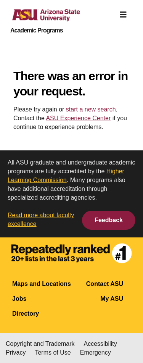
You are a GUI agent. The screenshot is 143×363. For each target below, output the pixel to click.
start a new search (91, 109)
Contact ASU (104, 284)
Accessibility (100, 343)
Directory (25, 313)
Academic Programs (36, 30)
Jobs (19, 298)
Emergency (95, 352)
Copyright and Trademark (40, 343)
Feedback (109, 220)
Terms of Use (53, 352)
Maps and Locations (41, 284)
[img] (123, 14)
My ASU (111, 298)
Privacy (16, 352)
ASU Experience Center (78, 118)
